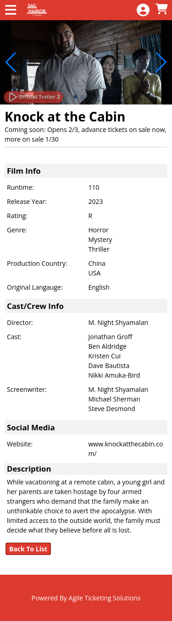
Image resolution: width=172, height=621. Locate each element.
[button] (75, 97)
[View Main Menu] (10, 10)
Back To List (28, 548)
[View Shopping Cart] (161, 9)
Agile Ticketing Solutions (105, 598)
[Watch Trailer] (33, 97)
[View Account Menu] (143, 10)
